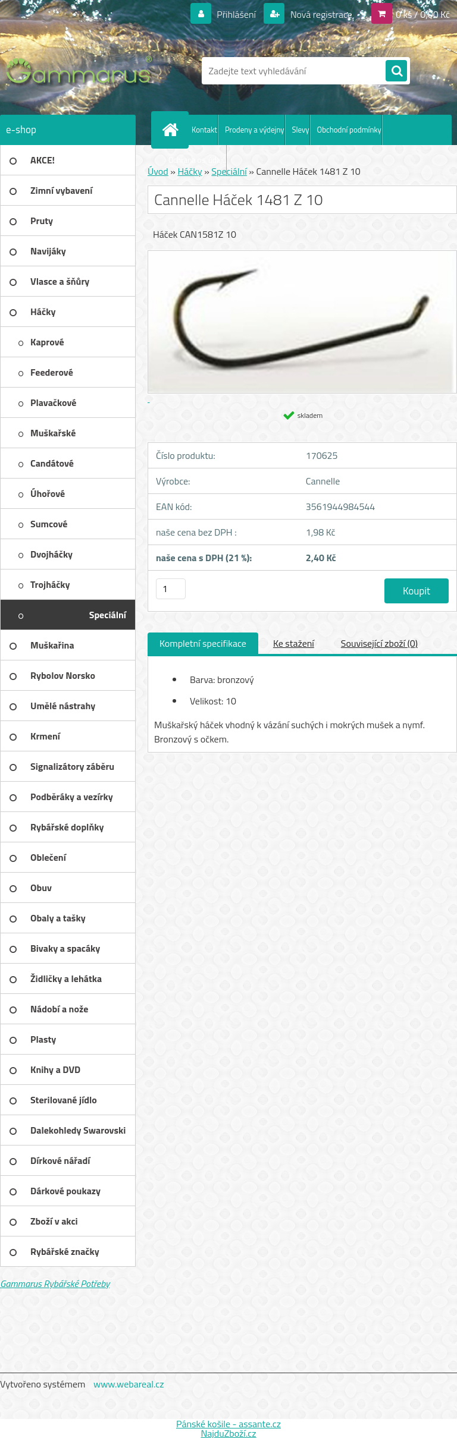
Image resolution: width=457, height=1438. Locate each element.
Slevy (300, 130)
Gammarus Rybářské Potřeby (54, 1283)
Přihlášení (236, 14)
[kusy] (171, 588)
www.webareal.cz (128, 1384)
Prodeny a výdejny (254, 130)
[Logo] (82, 70)
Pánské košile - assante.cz (228, 1424)
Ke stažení (293, 643)
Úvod (158, 171)
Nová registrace (320, 14)
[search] (396, 71)
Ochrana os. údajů (197, 160)
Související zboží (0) (379, 643)
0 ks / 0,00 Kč (423, 14)
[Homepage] (172, 129)
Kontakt (204, 130)
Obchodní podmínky (349, 130)
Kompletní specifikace (202, 643)
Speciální (228, 171)
